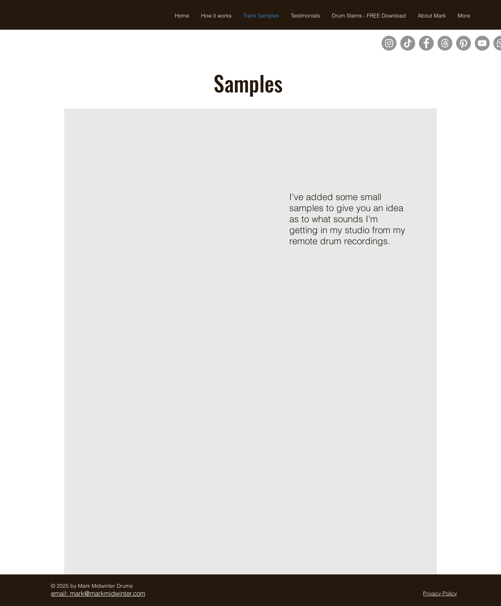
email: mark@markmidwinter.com (98, 593)
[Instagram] (389, 43)
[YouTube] (482, 43)
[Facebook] (426, 43)
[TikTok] (407, 43)
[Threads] (445, 43)
